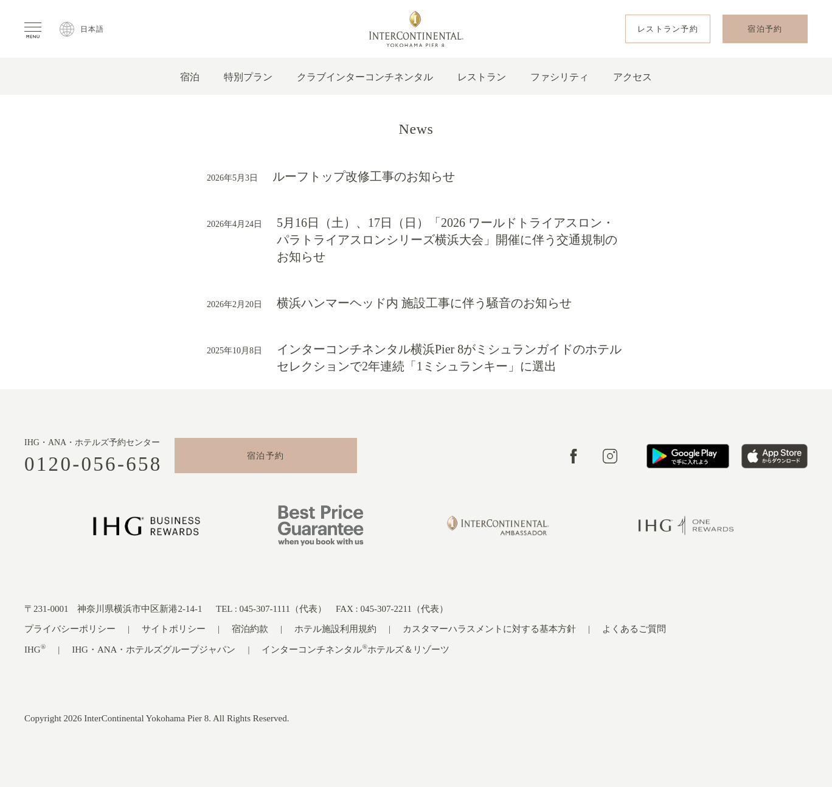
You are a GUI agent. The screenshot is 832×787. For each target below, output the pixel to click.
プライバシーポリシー (70, 629)
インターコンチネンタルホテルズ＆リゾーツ (355, 648)
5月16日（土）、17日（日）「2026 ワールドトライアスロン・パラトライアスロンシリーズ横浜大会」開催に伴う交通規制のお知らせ (447, 239)
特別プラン (248, 77)
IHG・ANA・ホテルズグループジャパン (153, 649)
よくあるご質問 (634, 629)
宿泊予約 (266, 455)
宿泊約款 (250, 629)
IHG (35, 648)
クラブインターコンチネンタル (365, 77)
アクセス (632, 77)
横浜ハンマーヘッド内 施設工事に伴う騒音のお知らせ (424, 303)
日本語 (92, 29)
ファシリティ (559, 77)
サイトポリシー (174, 629)
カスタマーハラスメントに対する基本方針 (489, 629)
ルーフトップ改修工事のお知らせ (363, 176)
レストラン (481, 77)
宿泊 (189, 77)
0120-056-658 (93, 464)
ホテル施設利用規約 (335, 629)
